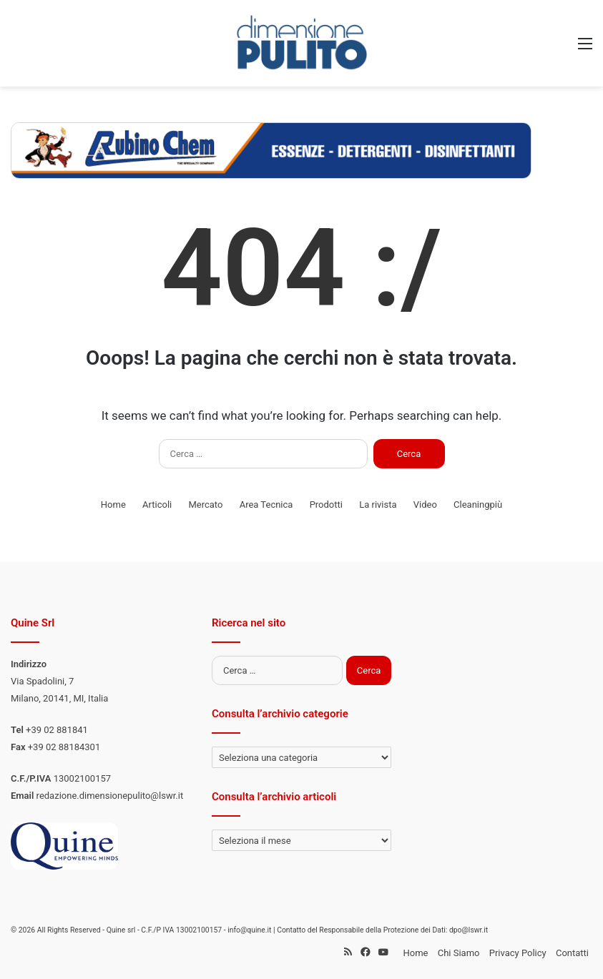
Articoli (157, 504)
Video (425, 504)
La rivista (377, 504)
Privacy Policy (517, 953)
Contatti (572, 953)
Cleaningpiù (478, 504)
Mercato (205, 504)
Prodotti (326, 504)
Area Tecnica (266, 504)
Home (113, 504)
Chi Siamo (459, 953)
